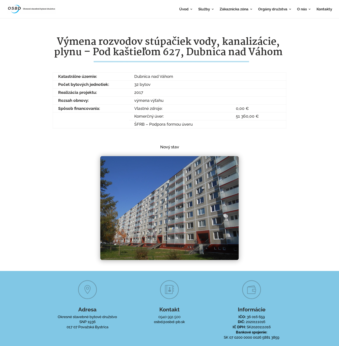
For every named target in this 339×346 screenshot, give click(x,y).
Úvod (184, 9)
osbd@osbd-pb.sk (169, 322)
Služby (204, 9)
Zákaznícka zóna (234, 9)
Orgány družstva (272, 9)
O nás (302, 9)
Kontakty (324, 9)
